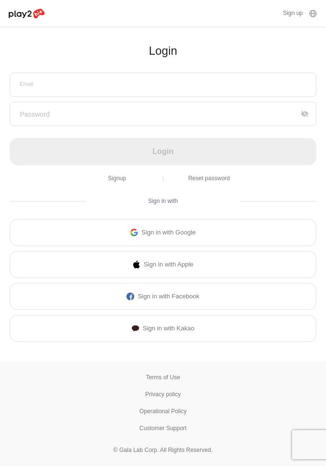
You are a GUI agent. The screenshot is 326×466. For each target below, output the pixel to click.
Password (34, 114)
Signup (117, 178)
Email (26, 84)
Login (163, 151)
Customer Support (163, 428)
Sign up (293, 13)
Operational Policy (163, 411)
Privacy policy (163, 394)
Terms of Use (163, 377)
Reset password (209, 178)
